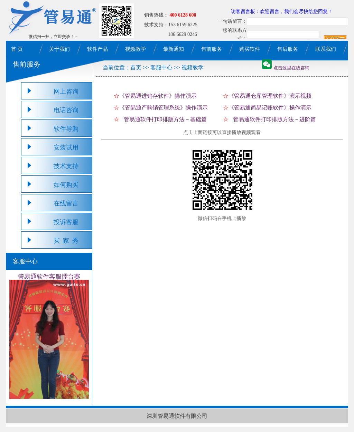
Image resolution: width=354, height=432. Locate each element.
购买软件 (249, 49)
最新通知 (173, 49)
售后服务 (287, 49)
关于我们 (59, 49)
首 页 (17, 49)
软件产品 (97, 49)
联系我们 (325, 49)
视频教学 (135, 49)
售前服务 (211, 49)
